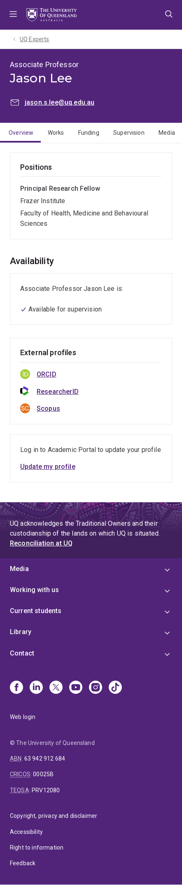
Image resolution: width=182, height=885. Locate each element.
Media (167, 132)
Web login (22, 717)
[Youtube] (75, 688)
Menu (13, 15)
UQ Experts (34, 39)
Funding (88, 132)
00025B (43, 774)
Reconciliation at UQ (41, 543)
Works (56, 132)
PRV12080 (46, 790)
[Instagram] (95, 688)
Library (20, 632)
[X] (56, 688)
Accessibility (26, 832)
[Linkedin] (36, 688)
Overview (21, 132)
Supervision (129, 132)
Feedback (22, 863)
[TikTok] (115, 688)
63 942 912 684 (44, 758)
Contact (22, 653)
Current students (36, 611)
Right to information (36, 847)
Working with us (34, 590)
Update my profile (47, 467)
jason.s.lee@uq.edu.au (59, 102)
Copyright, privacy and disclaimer (53, 815)
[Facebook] (16, 688)
